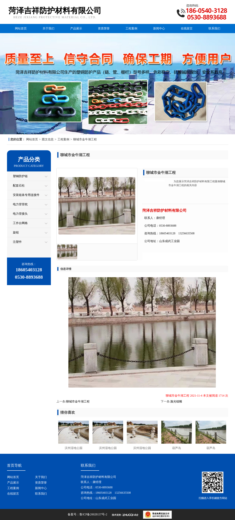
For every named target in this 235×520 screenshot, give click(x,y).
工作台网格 (20, 223)
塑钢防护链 (20, 176)
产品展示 (76, 28)
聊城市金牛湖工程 (85, 139)
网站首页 (21, 28)
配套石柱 (19, 185)
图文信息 (48, 139)
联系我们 (214, 28)
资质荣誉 (104, 28)
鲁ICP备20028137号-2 (93, 514)
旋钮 (16, 232)
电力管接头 (20, 213)
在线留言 (187, 28)
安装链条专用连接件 (26, 194)
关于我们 (48, 28)
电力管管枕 (20, 204)
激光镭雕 (176, 401)
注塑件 (17, 241)
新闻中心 (159, 28)
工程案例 (131, 28)
